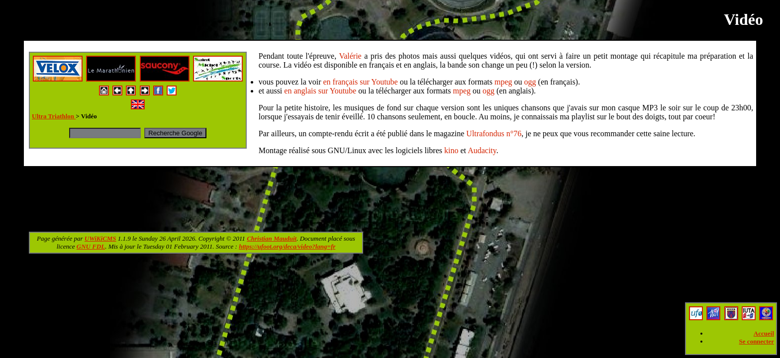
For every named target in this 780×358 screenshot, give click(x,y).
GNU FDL (91, 246)
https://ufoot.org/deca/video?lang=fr (287, 246)
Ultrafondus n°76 (493, 133)
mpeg (503, 82)
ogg (530, 82)
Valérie (350, 56)
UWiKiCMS (100, 238)
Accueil (764, 333)
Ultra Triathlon (54, 116)
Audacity (482, 150)
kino (451, 150)
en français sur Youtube (360, 82)
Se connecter (756, 341)
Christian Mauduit (271, 238)
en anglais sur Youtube (320, 91)
